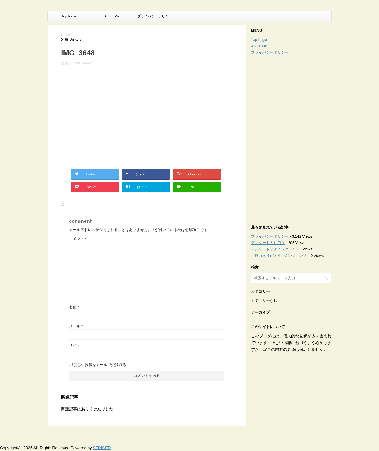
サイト (74, 345)
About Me (111, 16)
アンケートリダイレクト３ (273, 249)
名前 (74, 307)
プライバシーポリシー (154, 16)
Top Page (69, 16)
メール (76, 326)
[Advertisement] (291, 138)
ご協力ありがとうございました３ (279, 255)
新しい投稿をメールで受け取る (100, 365)
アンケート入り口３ (268, 243)
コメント (77, 239)
